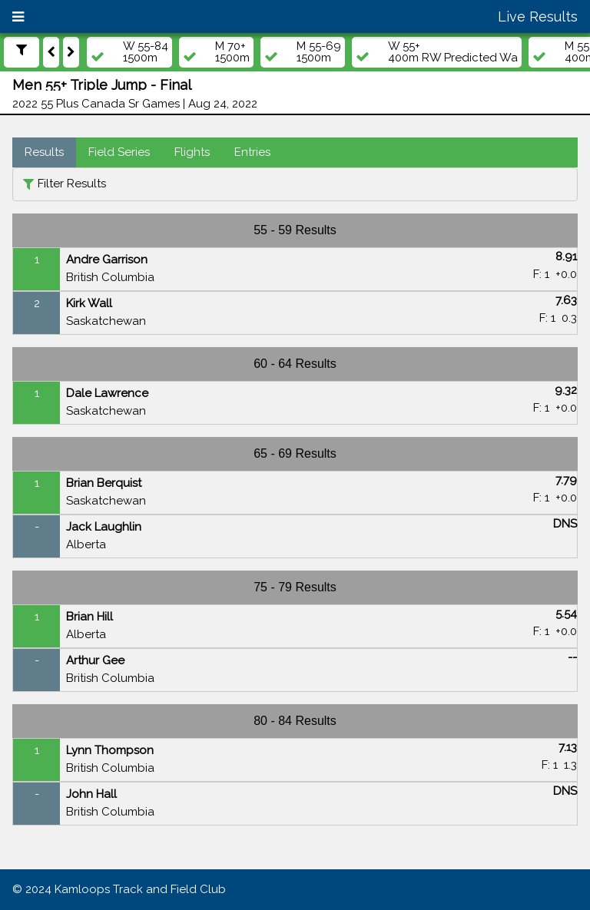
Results (44, 152)
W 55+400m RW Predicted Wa (453, 52)
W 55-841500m (145, 52)
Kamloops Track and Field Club (140, 889)
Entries (252, 152)
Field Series (119, 152)
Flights (192, 152)
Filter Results (72, 183)
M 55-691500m (319, 52)
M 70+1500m (232, 52)
